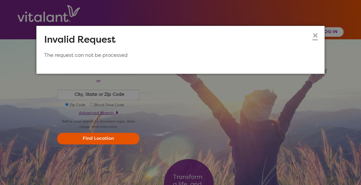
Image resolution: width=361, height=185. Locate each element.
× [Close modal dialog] (315, 36)
